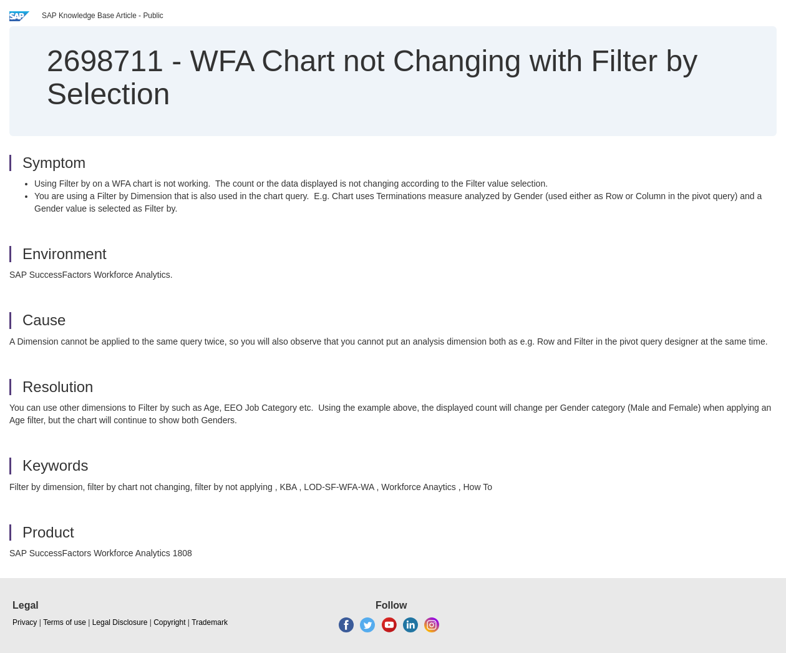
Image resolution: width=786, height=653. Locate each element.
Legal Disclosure (120, 622)
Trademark (210, 622)
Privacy (24, 622)
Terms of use (64, 622)
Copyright (169, 622)
